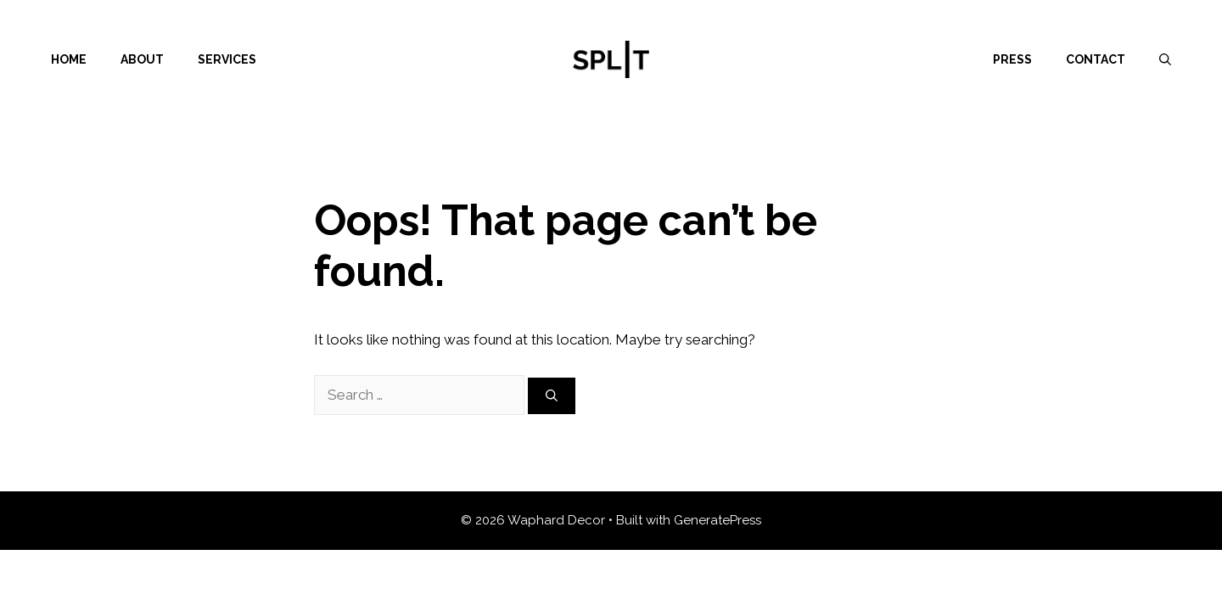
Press (1012, 59)
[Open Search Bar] (1165, 59)
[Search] (551, 396)
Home (69, 59)
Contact (1095, 59)
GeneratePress (717, 520)
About (142, 59)
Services (227, 59)
